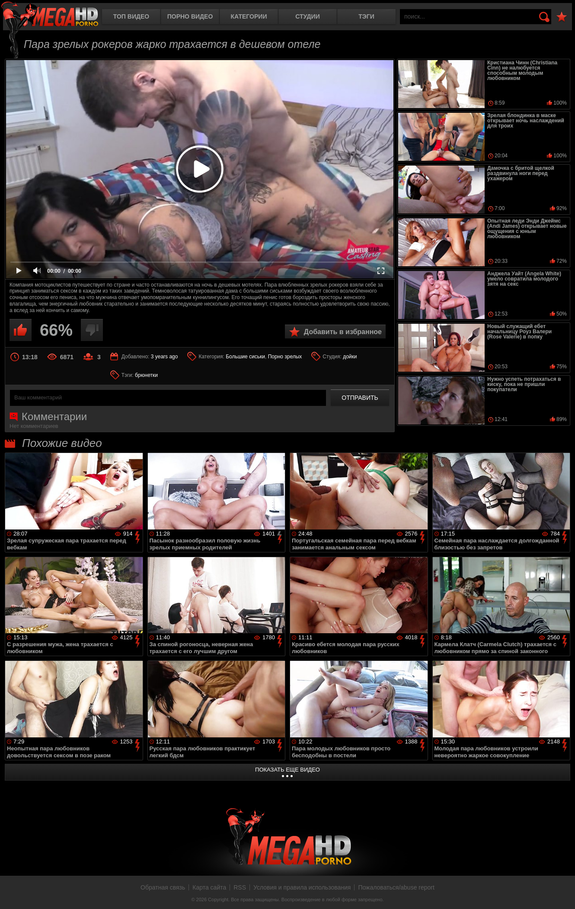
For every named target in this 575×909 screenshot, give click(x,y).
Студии (307, 16)
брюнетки (146, 375)
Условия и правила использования (302, 887)
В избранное (562, 17)
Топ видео (131, 16)
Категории (249, 16)
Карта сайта (209, 887)
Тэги (366, 16)
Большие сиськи (245, 357)
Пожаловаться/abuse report (396, 887)
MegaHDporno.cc (49, 15)
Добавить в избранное (343, 331)
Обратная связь (163, 887)
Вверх (562, 893)
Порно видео (190, 16)
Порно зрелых (285, 357)
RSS (239, 887)
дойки (350, 357)
